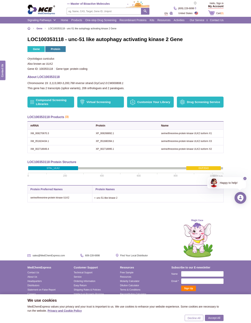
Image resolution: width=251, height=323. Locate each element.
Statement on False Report (41, 289)
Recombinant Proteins (133, 20)
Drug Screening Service (203, 102)
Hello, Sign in (217, 3)
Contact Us (217, 20)
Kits (152, 20)
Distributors (33, 285)
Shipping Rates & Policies (87, 289)
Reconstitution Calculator (133, 294)
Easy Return (80, 285)
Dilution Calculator (129, 285)
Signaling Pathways (41, 20)
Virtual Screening (98, 102)
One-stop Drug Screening (100, 20)
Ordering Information (84, 281)
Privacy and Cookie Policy (65, 310)
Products (76, 20)
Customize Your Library (153, 102)
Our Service (197, 20)
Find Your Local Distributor (134, 255)
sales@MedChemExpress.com (49, 255)
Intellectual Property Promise (89, 294)
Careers (31, 294)
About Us (32, 276)
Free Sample (127, 272)
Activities (179, 20)
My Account (216, 6)
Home (64, 20)
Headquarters (34, 281)
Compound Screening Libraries (51, 102)
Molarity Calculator (129, 281)
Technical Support (83, 272)
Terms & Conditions (130, 289)
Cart (220, 13)
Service (78, 276)
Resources (164, 20)
